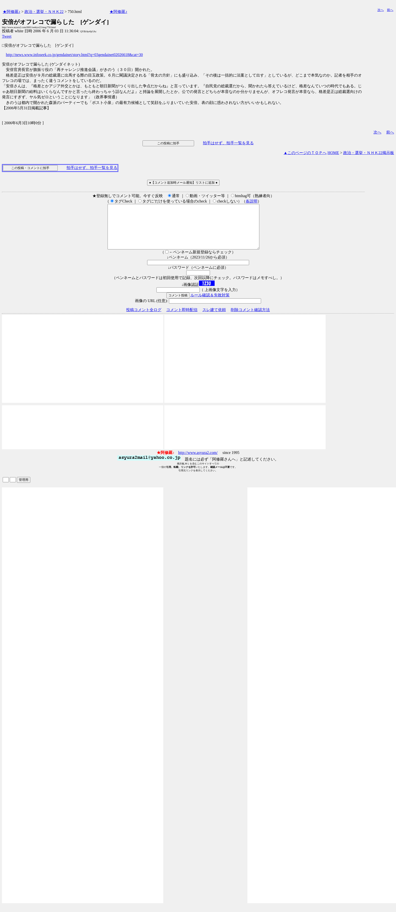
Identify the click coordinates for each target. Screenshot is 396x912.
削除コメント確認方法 (250, 318)
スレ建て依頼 (214, 318)
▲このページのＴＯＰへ (305, 153)
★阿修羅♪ (11, 12)
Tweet (6, 36)
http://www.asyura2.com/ (198, 461)
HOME (333, 153)
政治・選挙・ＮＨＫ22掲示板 (368, 153)
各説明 (251, 201)
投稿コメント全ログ (143, 318)
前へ (390, 10)
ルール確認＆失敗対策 (210, 304)
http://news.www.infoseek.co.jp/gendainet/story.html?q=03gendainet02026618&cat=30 (74, 55)
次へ (380, 10)
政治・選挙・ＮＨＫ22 (44, 12)
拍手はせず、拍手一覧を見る (228, 143)
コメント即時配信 (182, 318)
